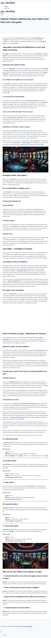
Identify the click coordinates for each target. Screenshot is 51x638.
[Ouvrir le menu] (2, 13)
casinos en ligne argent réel (18, 417)
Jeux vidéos (7, 8)
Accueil (6, 6)
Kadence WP (29, 626)
